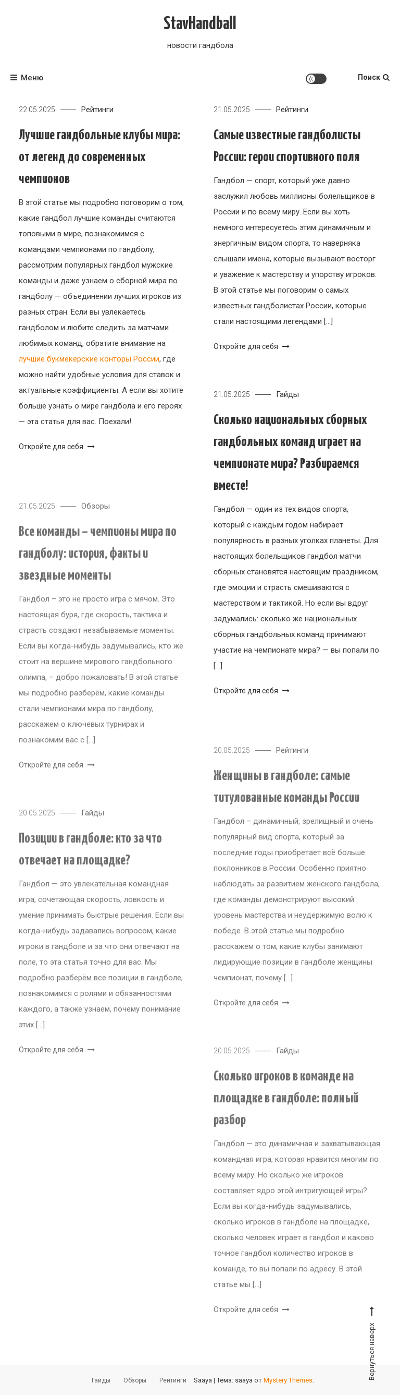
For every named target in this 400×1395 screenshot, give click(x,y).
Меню (26, 77)
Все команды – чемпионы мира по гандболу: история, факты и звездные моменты (98, 562)
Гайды (287, 394)
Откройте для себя (57, 446)
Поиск (374, 77)
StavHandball (200, 24)
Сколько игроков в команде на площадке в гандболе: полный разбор (286, 1106)
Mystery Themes (288, 1380)
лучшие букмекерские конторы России (89, 359)
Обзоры (95, 514)
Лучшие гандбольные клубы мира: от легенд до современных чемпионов (99, 157)
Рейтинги (97, 109)
